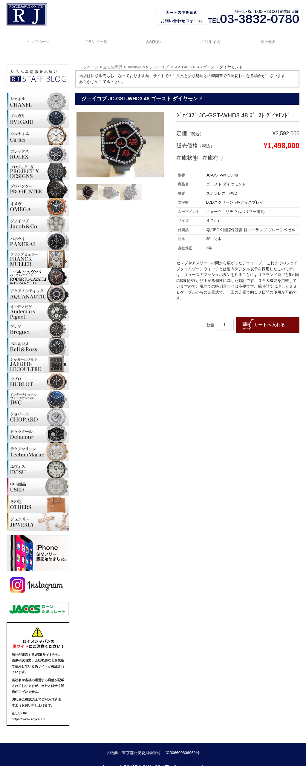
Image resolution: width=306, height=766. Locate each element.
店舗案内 (153, 38)
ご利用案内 (211, 38)
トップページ (36, 38)
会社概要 (270, 38)
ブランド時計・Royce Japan (24, 25)
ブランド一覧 (94, 38)
